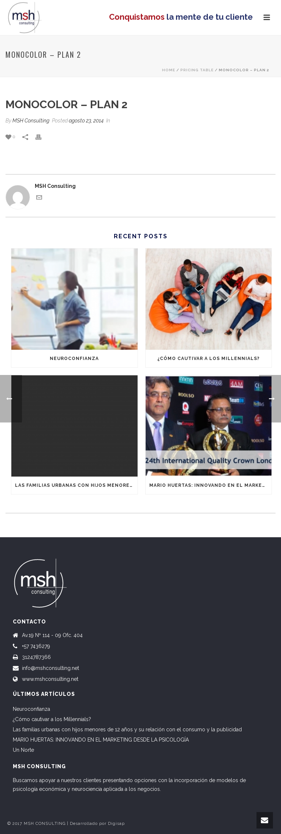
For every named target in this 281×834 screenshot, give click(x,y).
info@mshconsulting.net (50, 668)
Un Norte (23, 750)
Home (168, 70)
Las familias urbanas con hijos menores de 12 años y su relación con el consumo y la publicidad (76, 485)
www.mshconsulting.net (50, 679)
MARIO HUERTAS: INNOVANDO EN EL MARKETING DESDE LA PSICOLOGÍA (210, 485)
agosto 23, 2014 (86, 121)
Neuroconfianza (74, 358)
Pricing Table (197, 70)
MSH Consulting (30, 121)
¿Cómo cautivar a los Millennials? (208, 358)
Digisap (116, 823)
